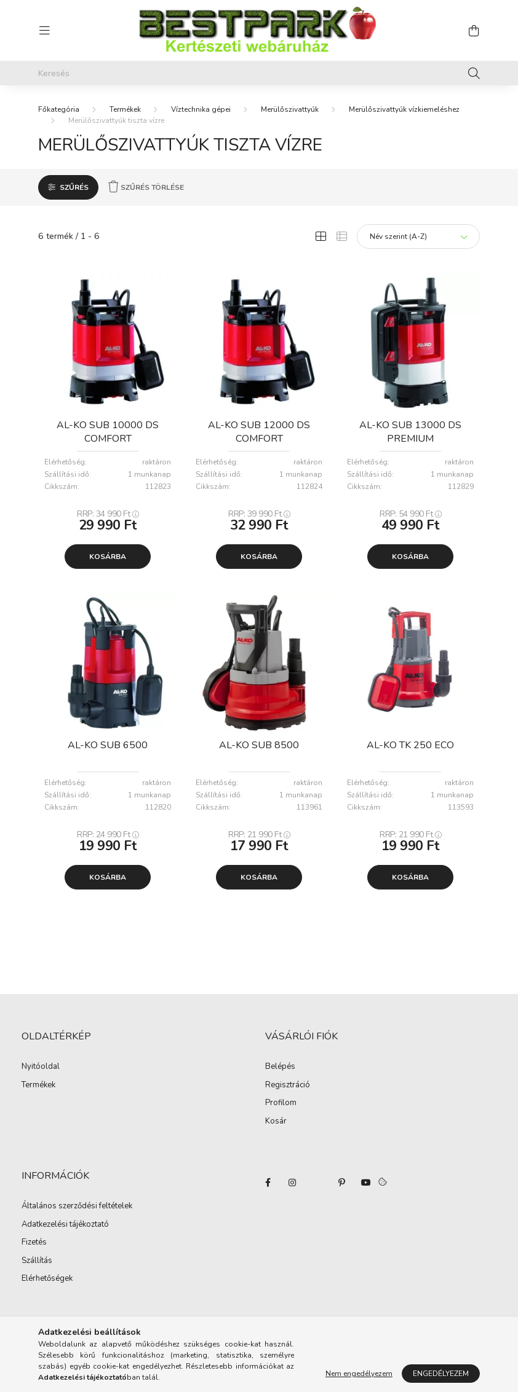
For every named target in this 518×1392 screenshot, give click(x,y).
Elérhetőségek (47, 1279)
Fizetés (34, 1243)
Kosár (276, 1122)
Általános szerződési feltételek (77, 1206)
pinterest (341, 1182)
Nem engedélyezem (358, 1373)
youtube (366, 1182)
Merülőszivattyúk (290, 109)
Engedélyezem (441, 1373)
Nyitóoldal (41, 1067)
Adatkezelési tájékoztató (65, 1225)
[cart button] (473, 30)
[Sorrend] (418, 236)
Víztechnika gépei (201, 109)
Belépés (280, 1067)
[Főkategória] (58, 109)
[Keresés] (259, 73)
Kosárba (107, 556)
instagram (292, 1182)
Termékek (125, 109)
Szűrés (74, 187)
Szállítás (37, 1261)
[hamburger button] (44, 30)
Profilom (281, 1103)
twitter (317, 1182)
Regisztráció (287, 1085)
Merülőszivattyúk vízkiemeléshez (404, 109)
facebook (267, 1182)
